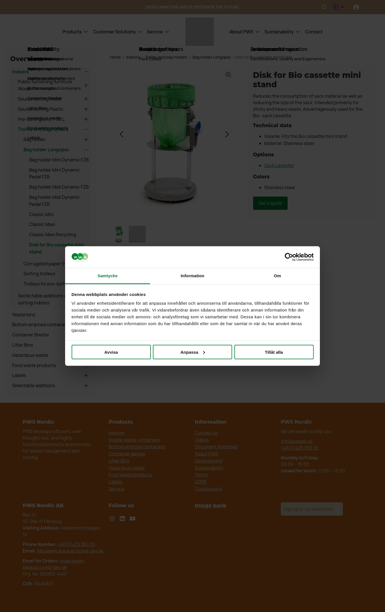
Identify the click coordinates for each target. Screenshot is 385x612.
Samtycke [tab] (108, 275)
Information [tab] (192, 275)
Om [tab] (277, 275)
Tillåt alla (274, 351)
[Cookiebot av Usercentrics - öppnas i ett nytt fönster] (289, 257)
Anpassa (192, 351)
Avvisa (111, 351)
